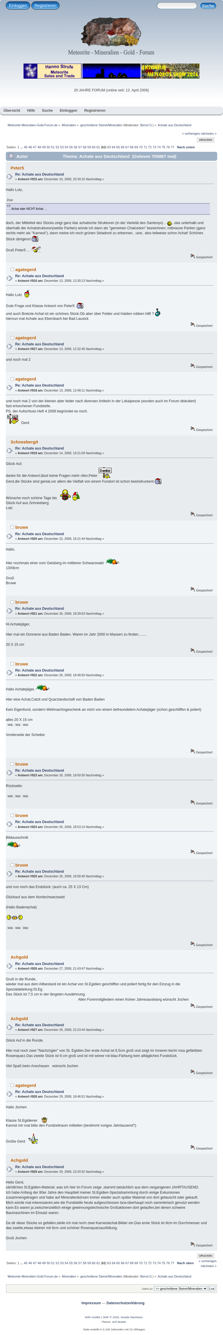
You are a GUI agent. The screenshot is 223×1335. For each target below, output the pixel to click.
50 (48, 147)
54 (66, 147)
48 (39, 147)
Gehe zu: (147, 1288)
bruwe (21, 527)
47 (34, 147)
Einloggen (18, 5)
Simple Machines (132, 1317)
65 (118, 147)
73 (154, 147)
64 (113, 147)
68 (131, 147)
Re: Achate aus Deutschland (39, 174)
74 (159, 147)
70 (141, 147)
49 (44, 147)
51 (53, 147)
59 (89, 147)
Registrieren (45, 5)
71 (145, 147)
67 (127, 147)
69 (136, 147)
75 (163, 147)
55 (71, 147)
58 (84, 147)
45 (25, 147)
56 (75, 147)
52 (57, 147)
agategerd (25, 269)
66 (122, 147)
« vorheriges (191, 133)
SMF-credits (92, 1317)
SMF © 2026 (111, 1317)
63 (109, 147)
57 (80, 147)
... (22, 147)
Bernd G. (146, 125)
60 (93, 147)
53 (62, 147)
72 (150, 147)
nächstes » (209, 133)
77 (172, 147)
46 (30, 147)
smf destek (119, 1321)
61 (98, 147)
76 (168, 147)
